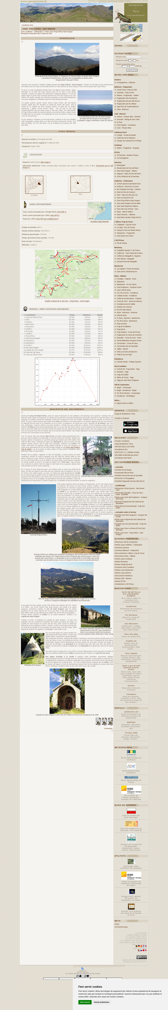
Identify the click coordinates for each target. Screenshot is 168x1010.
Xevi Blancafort (131, 624)
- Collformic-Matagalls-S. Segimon (128, 256)
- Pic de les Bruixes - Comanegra (128, 393)
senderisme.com (131, 712)
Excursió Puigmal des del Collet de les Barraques (130, 502)
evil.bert (144, 942)
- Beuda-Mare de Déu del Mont (127, 168)
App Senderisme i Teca (124, 444)
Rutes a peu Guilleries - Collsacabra (129, 545)
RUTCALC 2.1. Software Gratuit (127, 452)
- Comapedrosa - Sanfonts (125, 82)
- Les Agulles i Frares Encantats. (128, 269)
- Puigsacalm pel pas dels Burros (128, 101)
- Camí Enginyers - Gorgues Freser (129, 287)
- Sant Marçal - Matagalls (125, 259)
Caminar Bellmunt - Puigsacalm (127, 550)
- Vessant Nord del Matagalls (126, 261)
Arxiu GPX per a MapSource (46, 219)
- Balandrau (120, 281)
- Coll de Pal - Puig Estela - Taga (128, 369)
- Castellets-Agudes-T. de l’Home (128, 250)
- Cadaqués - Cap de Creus (126, 224)
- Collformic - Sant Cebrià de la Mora (129, 253)
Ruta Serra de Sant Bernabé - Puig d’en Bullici (130, 507)
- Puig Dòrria (120, 329)
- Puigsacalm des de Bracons (126, 98)
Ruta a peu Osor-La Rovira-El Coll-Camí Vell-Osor (130, 529)
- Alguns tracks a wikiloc (124, 403)
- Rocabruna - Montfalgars (125, 396)
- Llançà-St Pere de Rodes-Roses (128, 230)
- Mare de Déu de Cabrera (125, 192)
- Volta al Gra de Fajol (124, 354)
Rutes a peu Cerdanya (124, 559)
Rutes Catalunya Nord (124, 564)
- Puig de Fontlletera (123, 326)
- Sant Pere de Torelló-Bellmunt (127, 106)
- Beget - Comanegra (123, 387)
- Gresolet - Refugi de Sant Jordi (127, 119)
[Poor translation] (86, 976)
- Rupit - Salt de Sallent (124, 212)
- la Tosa (119, 122)
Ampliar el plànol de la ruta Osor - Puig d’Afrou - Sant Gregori (67, 301)
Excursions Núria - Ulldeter (125, 556)
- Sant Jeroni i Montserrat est (126, 271)
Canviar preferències (101, 1002)
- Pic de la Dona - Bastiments (126, 321)
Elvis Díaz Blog (131, 634)
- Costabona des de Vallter (125, 304)
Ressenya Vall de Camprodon (127, 542)
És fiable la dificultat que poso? (127, 455)
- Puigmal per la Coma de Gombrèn (129, 335)
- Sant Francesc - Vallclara (125, 214)
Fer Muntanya (131, 615)
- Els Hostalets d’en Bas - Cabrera (128, 189)
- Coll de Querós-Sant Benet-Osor (128, 184)
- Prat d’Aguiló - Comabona (126, 125)
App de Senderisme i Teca (125, 414)
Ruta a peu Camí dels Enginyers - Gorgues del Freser (131, 498)
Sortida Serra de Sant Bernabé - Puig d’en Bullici (131, 524)
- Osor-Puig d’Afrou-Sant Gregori (128, 200)
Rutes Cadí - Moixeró (123, 578)
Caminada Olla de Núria (124, 473)
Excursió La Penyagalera (125, 478)
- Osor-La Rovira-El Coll (124, 198)
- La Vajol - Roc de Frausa (125, 227)
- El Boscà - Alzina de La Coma (127, 186)
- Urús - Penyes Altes (123, 128)
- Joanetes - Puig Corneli (125, 92)
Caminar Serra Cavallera (125, 567)
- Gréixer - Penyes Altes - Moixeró (128, 116)
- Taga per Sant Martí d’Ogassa (127, 380)
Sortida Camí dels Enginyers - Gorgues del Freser (131, 515)
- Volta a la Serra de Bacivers (126, 352)
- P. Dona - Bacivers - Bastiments (128, 318)
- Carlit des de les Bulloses (125, 138)
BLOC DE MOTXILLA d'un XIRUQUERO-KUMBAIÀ (131, 594)
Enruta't (131, 686)
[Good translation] (79, 976)
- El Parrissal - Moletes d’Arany (127, 155)
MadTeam (131, 722)
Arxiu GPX (54, 215)
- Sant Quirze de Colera (124, 236)
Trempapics (131, 694)
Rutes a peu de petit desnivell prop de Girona (131, 667)
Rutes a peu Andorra (123, 573)
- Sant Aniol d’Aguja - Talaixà (126, 171)
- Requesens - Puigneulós (125, 233)
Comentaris (108, 728)
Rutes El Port (121, 581)
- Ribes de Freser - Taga (125, 377)
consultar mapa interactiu (99, 221)
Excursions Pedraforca (124, 575)
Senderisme (131, 606)
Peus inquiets (131, 653)
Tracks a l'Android (122, 418)
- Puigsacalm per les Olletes (126, 104)
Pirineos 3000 (131, 733)
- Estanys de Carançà (124, 307)
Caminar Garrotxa (122, 547)
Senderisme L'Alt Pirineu (125, 584)
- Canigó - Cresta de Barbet (126, 135)
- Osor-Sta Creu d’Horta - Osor (127, 209)
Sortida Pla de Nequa (123, 470)
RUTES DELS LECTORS (125, 446)
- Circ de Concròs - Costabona (127, 293)
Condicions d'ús (27, 25)
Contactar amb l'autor (123, 458)
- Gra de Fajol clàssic (123, 309)
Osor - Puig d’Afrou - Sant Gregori (39, 29)
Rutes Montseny (122, 561)
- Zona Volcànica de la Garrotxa (127, 176)
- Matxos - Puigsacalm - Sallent (127, 95)
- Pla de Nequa (121, 243)
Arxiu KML (61, 212)
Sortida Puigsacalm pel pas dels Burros (130, 481)
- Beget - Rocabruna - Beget (126, 390)
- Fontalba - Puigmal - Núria (126, 279)
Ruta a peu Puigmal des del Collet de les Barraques (131, 520)
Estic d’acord (85, 1002)
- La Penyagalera (122, 158)
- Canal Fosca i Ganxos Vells (126, 90)
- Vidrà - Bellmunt (122, 109)
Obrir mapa (44, 162)
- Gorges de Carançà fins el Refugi (128, 141)
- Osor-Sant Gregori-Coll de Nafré (128, 203)
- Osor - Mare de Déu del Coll (126, 195)
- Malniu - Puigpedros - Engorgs (127, 148)
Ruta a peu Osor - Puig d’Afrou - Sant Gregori (129, 533)
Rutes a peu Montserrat (124, 570)
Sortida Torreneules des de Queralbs (129, 475)
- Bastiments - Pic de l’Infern (126, 284)
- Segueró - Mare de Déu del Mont (128, 173)
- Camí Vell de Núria (123, 290)
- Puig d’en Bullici (122, 374)
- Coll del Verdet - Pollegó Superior (128, 362)
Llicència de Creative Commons (134, 962)
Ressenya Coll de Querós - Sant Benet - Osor (130, 489)
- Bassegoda (120, 165)
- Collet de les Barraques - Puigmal (128, 298)
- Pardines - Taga (122, 372)
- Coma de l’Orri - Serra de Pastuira (129, 301)
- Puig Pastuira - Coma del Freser (128, 332)
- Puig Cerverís (121, 324)
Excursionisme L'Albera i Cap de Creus (130, 553)
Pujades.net (131, 641)
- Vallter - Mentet (122, 349)
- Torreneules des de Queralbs (127, 346)
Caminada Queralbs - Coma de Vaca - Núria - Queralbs (130, 493)
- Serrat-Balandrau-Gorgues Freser (128, 340)
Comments (122, 927)
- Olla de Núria (121, 315)
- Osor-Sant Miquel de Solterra (127, 206)
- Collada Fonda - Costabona (126, 295)
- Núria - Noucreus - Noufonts (126, 312)
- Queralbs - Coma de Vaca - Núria (128, 338)
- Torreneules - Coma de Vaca (127, 343)
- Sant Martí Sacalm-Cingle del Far (128, 217)
